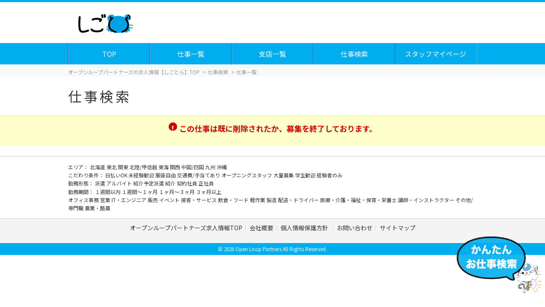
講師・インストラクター (427, 199)
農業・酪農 (97, 207)
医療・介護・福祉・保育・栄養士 (359, 199)
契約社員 (187, 183)
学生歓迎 (306, 175)
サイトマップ (398, 227)
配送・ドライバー (299, 199)
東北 (112, 167)
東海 (164, 167)
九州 (211, 167)
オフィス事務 (84, 199)
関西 (175, 167)
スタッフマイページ (436, 54)
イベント (170, 199)
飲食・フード (234, 199)
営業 (106, 199)
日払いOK (117, 175)
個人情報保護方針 (305, 227)
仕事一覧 (191, 54)
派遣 (100, 183)
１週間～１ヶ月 (140, 191)
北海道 (98, 167)
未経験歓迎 (142, 175)
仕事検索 (354, 54)
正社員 (206, 183)
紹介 (171, 183)
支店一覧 (273, 54)
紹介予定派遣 (149, 183)
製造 (272, 199)
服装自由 (166, 175)
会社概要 (261, 227)
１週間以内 (108, 191)
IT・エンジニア (130, 199)
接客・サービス (199, 199)
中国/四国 (193, 167)
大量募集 (284, 175)
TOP (110, 54)
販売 (153, 199)
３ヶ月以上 (208, 191)
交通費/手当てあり (199, 175)
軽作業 (258, 199)
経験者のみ (329, 175)
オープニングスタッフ (247, 175)
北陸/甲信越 (143, 167)
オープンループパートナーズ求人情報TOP (186, 227)
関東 (123, 167)
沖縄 (222, 167)
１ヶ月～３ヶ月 (177, 191)
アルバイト (119, 183)
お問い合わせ (355, 227)
